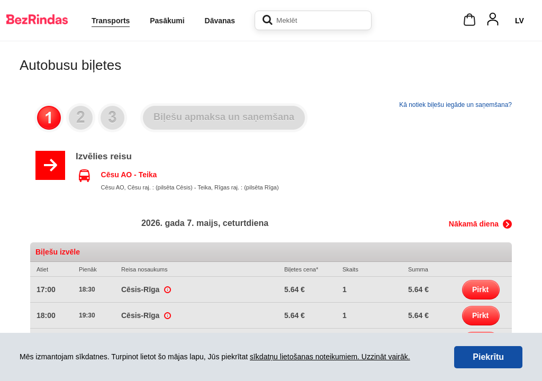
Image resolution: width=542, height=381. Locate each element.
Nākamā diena (474, 224)
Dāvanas (220, 20)
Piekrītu (488, 356)
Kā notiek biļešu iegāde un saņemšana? (455, 104)
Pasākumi (167, 20)
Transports (111, 20)
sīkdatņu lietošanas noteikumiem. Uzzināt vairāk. (330, 356)
